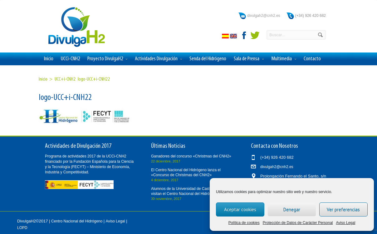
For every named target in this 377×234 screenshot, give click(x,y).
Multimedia (283, 59)
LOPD (22, 228)
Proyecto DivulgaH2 (107, 59)
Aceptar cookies (240, 209)
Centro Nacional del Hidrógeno (76, 221)
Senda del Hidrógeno (207, 59)
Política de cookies (244, 223)
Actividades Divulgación (158, 59)
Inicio (48, 59)
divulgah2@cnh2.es (263, 15)
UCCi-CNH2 (70, 59)
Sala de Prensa (249, 59)
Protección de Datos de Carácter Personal (298, 223)
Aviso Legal (345, 223)
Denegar (291, 209)
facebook (244, 35)
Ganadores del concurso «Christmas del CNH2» (191, 156)
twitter (255, 35)
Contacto (312, 59)
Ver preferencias (343, 209)
